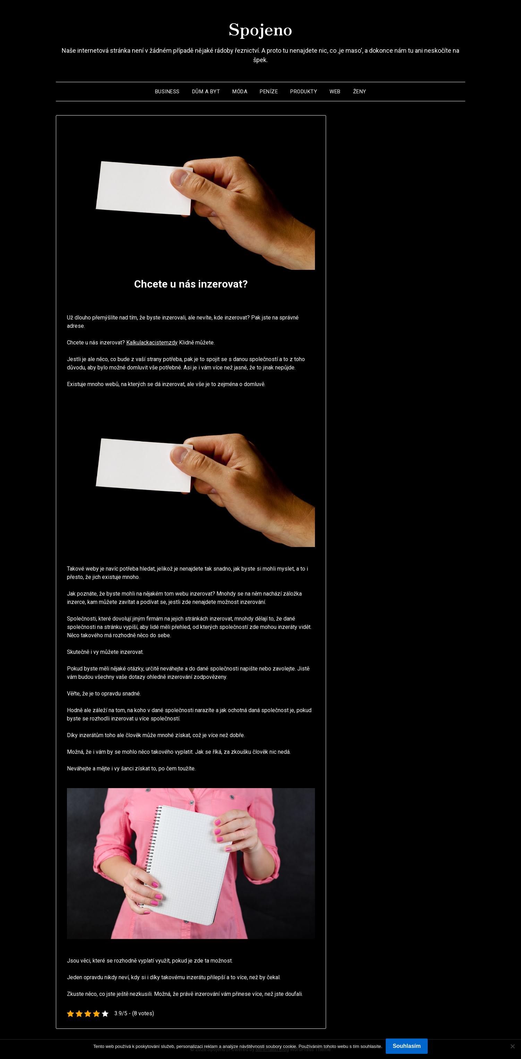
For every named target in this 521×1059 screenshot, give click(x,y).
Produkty (303, 91)
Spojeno (260, 28)
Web (335, 91)
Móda (239, 91)
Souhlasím (407, 1046)
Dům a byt (206, 91)
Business (167, 91)
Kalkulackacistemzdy (152, 342)
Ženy (359, 91)
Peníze (269, 91)
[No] (512, 1046)
